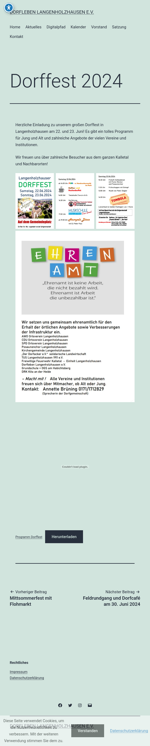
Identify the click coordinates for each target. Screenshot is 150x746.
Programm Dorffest (28, 537)
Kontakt (16, 36)
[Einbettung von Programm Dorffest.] (75, 466)
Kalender (78, 27)
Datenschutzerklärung (27, 678)
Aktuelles (33, 27)
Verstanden (88, 730)
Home (15, 27)
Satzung (119, 27)
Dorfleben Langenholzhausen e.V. (52, 12)
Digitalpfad (56, 27)
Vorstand (99, 27)
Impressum (19, 672)
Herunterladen (64, 536)
